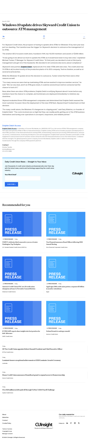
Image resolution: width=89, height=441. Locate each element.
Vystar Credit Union (7, 392)
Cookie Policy (6, 423)
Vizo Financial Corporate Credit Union (57, 247)
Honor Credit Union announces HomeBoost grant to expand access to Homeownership (33, 375)
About (4, 414)
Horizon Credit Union (52, 334)
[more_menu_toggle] (84, 38)
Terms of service (7, 429)
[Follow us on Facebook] (71, 423)
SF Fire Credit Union (7, 352)
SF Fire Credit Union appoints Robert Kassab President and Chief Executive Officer (32, 349)
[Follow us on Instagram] (75, 423)
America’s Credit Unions (9, 291)
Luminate (4, 363)
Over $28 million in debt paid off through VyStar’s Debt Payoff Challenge (28, 390)
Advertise (5, 417)
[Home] (44, 426)
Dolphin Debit (26, 67)
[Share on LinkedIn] (3, 37)
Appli (47, 291)
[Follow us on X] (79, 423)
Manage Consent (7, 433)
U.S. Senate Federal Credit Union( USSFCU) (14, 247)
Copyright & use (7, 431)
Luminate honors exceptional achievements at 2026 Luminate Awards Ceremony (31, 360)
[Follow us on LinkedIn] (67, 423)
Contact (5, 420)
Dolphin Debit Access (11, 126)
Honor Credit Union (7, 378)
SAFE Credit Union (7, 336)
